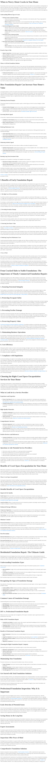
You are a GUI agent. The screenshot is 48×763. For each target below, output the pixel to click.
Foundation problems (8, 227)
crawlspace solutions (7, 139)
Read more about (29, 31)
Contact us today (3, 174)
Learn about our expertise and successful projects (13, 402)
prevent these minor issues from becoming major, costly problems (14, 294)
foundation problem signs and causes (29, 111)
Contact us (32, 74)
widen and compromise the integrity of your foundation (23, 203)
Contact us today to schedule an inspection (20, 265)
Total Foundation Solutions (14, 188)
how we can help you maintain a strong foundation (35, 371)
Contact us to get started (15, 548)
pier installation (34, 637)
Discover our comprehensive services (19, 427)
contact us (42, 760)
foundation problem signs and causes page (9, 500)
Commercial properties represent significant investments (12, 324)
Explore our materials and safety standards (21, 418)
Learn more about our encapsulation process (16, 485)
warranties (28, 655)
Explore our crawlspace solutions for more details (33, 40)
